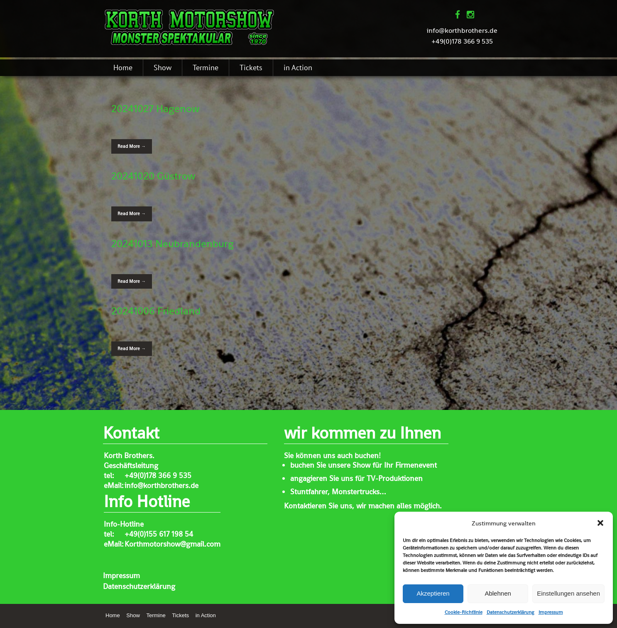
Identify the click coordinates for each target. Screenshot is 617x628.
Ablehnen (498, 593)
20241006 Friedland (156, 310)
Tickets (251, 67)
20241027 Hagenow (155, 108)
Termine (205, 67)
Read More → (132, 146)
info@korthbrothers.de (462, 30)
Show (162, 67)
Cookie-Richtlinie (463, 612)
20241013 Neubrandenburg (172, 243)
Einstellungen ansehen (568, 593)
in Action (298, 67)
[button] (600, 523)
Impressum (551, 612)
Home (122, 67)
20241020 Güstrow (153, 175)
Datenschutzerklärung (510, 612)
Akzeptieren (432, 593)
